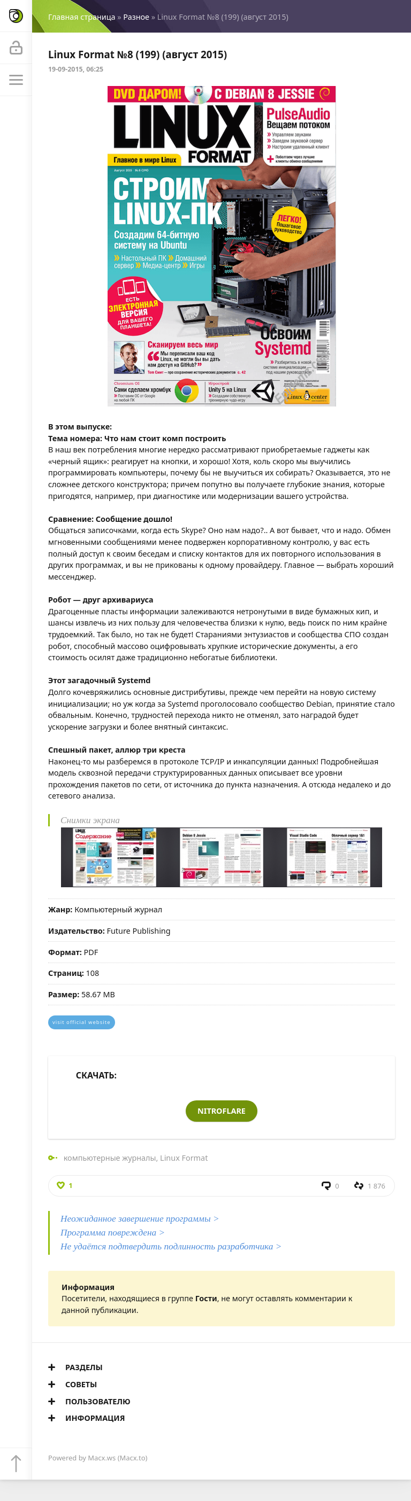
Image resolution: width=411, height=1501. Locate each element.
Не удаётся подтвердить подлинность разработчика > (170, 1246)
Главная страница (81, 17)
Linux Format (184, 1158)
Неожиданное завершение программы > (139, 1219)
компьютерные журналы (110, 1158)
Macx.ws (102, 1458)
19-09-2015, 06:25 (75, 69)
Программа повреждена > (112, 1233)
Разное (136, 17)
